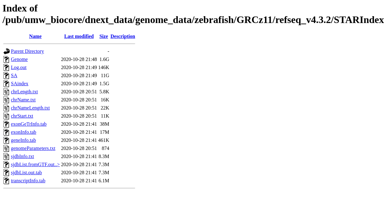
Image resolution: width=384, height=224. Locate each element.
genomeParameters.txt (33, 148)
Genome (19, 59)
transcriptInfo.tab (28, 180)
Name (35, 36)
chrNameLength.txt (30, 107)
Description (123, 36)
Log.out (18, 67)
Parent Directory (27, 51)
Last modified (79, 36)
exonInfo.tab (23, 132)
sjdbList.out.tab (26, 172)
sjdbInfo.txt (22, 156)
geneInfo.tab (23, 140)
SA (14, 75)
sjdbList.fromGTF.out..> (35, 164)
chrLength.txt (24, 91)
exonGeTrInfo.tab (29, 124)
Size (103, 36)
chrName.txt (23, 99)
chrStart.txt (22, 116)
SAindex (19, 83)
